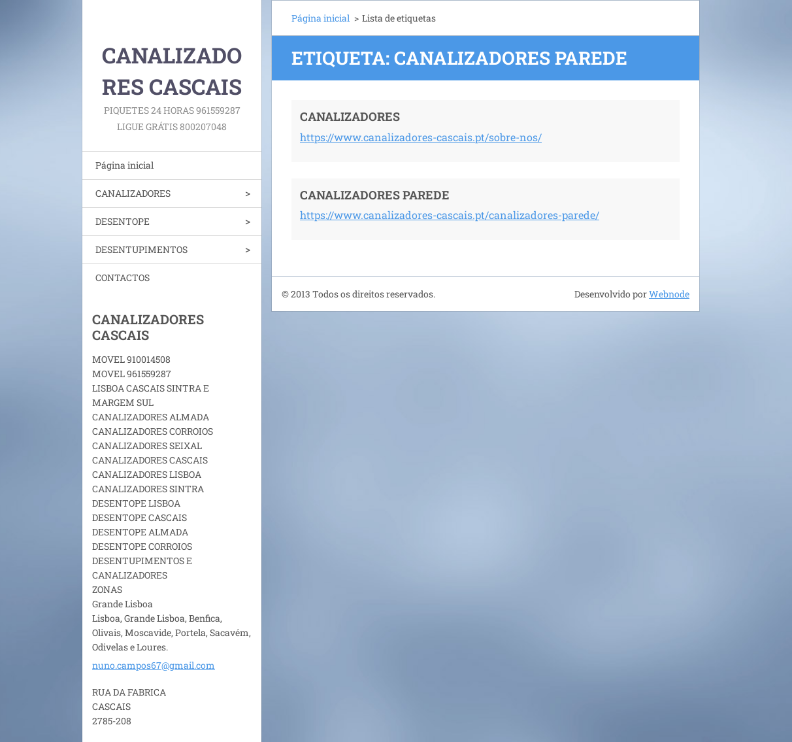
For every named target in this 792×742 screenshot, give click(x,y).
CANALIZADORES (133, 193)
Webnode (669, 294)
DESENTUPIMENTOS (141, 249)
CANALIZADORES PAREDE (375, 195)
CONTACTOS (122, 277)
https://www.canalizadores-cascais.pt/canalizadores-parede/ (449, 215)
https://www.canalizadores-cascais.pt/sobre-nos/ (421, 137)
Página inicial (124, 165)
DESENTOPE (122, 221)
